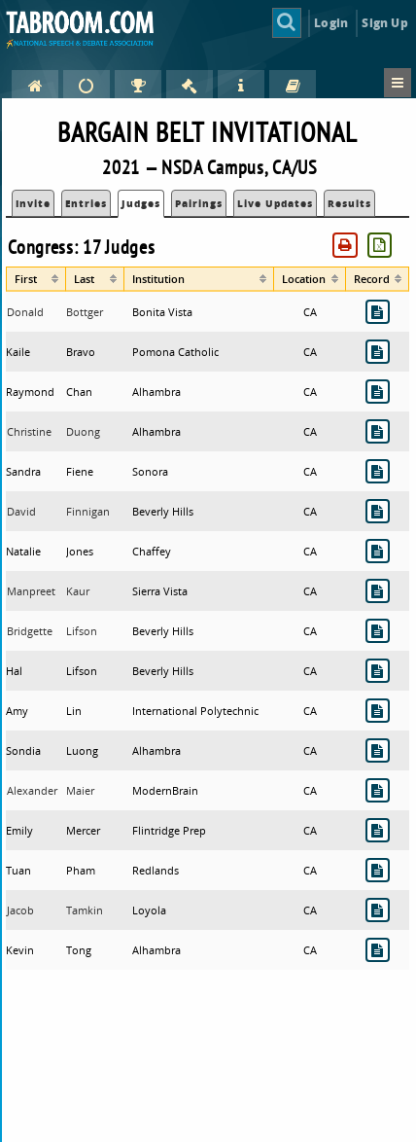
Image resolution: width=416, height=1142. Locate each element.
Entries (86, 203)
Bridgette (29, 631)
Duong (83, 431)
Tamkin (84, 910)
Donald (25, 311)
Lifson (81, 631)
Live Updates (275, 203)
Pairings (199, 203)
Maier (80, 790)
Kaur (77, 591)
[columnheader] (35, 279)
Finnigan (88, 511)
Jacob (20, 910)
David (21, 511)
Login (331, 23)
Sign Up (384, 23)
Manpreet (31, 591)
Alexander (32, 790)
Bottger (84, 311)
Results (349, 203)
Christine (29, 431)
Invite (33, 203)
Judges (140, 203)
